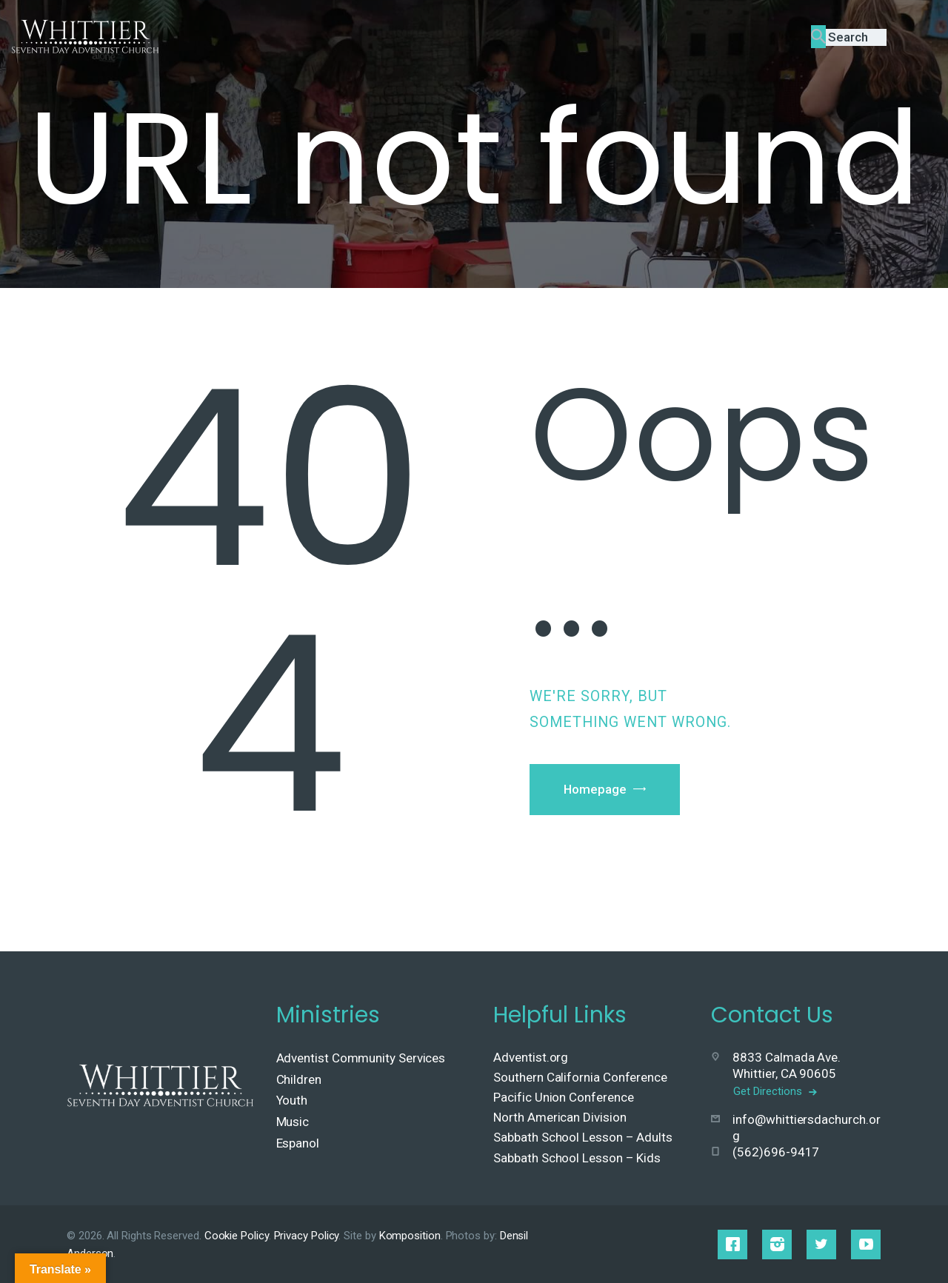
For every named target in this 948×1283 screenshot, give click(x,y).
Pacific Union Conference (563, 1097)
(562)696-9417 (775, 1152)
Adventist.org (530, 1057)
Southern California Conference (580, 1077)
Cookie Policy (236, 1235)
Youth (292, 1100)
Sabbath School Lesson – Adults (582, 1137)
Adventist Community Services (361, 1058)
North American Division (559, 1117)
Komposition (410, 1235)
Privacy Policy (306, 1235)
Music (293, 1121)
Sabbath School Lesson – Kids (577, 1157)
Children (298, 1079)
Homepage (597, 790)
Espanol (297, 1143)
